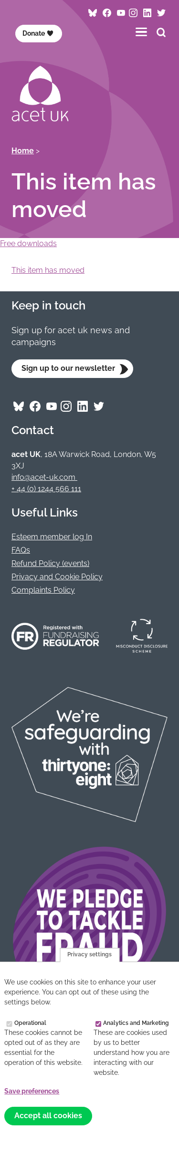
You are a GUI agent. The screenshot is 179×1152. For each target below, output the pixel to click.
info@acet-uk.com (44, 477)
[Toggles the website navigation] (141, 32)
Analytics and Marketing (136, 1022)
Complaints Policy (43, 590)
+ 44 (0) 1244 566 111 (46, 488)
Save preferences (31, 1091)
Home (22, 150)
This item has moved (47, 270)
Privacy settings (89, 955)
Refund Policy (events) (50, 563)
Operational (30, 1022)
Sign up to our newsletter (68, 368)
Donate (37, 33)
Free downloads (28, 243)
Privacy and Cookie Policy (57, 576)
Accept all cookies (48, 1115)
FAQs (20, 550)
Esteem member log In (51, 536)
